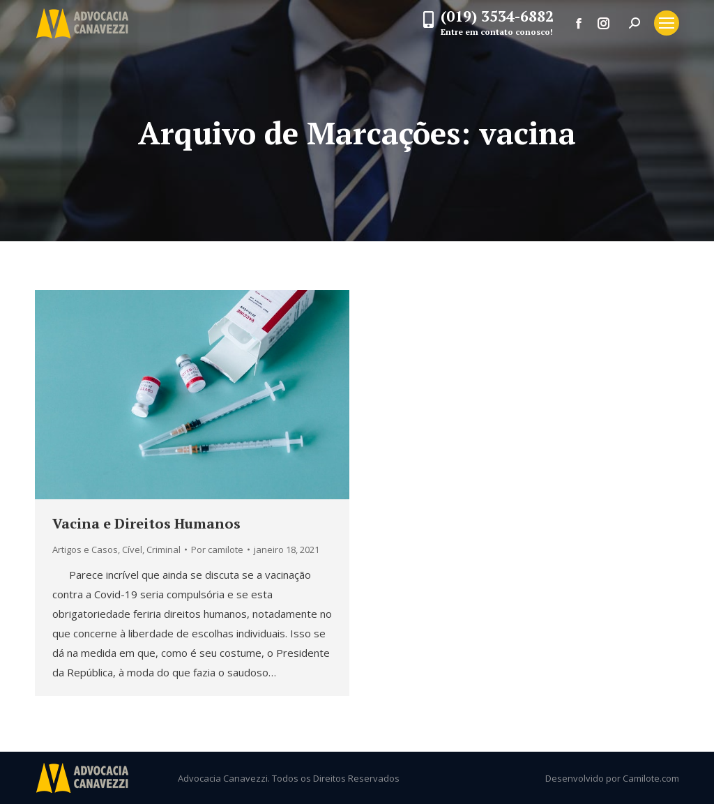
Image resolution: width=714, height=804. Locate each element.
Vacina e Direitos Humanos (146, 523)
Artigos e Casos (85, 549)
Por (217, 549)
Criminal (163, 549)
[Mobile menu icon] (666, 23)
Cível (132, 549)
